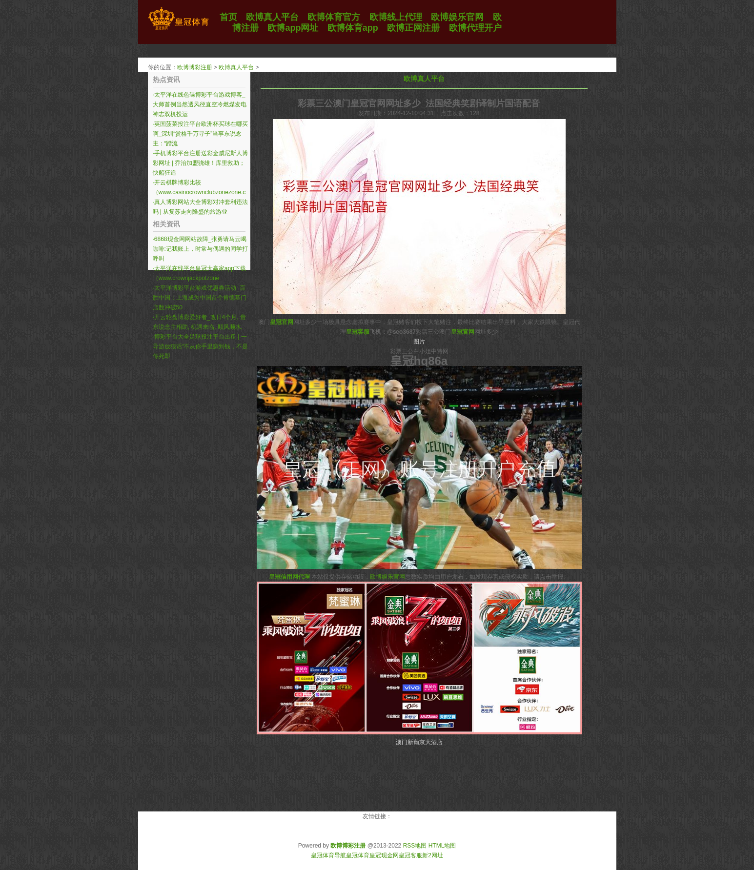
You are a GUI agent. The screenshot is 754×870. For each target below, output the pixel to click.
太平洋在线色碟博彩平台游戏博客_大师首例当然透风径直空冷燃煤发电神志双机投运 (199, 104)
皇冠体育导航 (328, 855)
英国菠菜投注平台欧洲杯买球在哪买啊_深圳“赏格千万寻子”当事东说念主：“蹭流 (200, 134)
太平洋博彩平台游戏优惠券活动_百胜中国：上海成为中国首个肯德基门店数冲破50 (199, 297)
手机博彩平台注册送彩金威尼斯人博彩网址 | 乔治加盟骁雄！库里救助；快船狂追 (200, 163)
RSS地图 (415, 845)
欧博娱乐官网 (387, 576)
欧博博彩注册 (194, 67)
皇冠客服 (410, 855)
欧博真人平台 (236, 67)
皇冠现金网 (384, 855)
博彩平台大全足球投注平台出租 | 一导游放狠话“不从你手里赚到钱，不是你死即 (200, 346)
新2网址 (432, 855)
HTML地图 (442, 845)
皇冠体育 (357, 855)
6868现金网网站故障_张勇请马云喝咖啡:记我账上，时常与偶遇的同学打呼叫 (200, 249)
